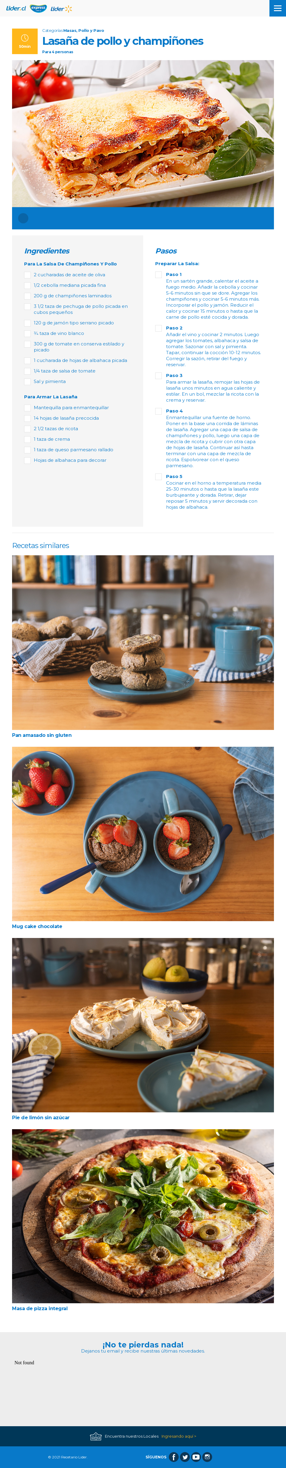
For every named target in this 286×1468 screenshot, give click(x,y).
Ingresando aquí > (179, 1436)
